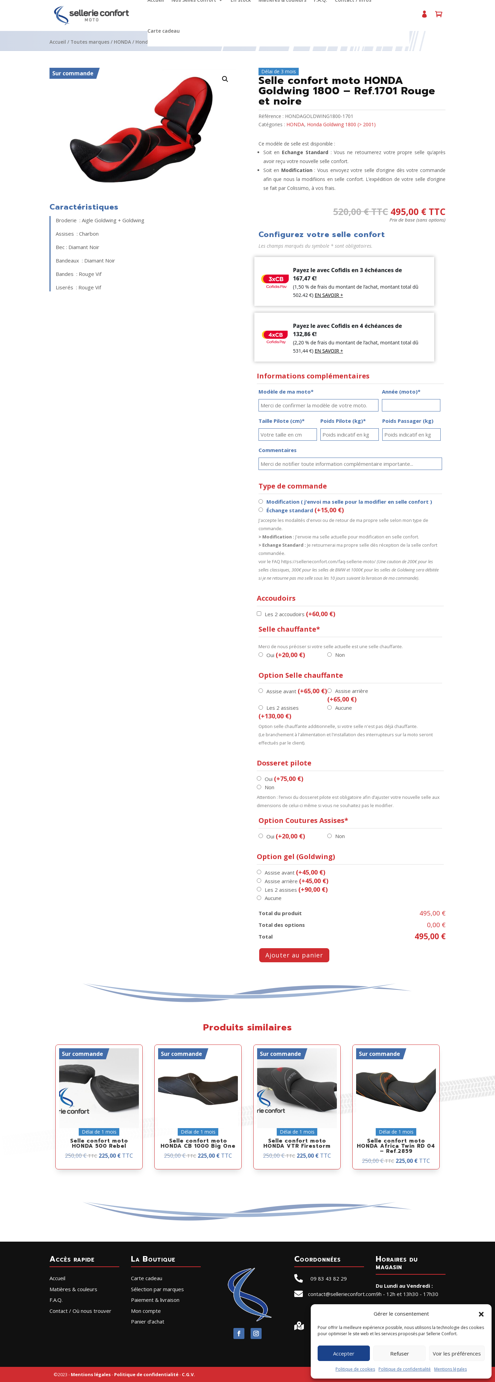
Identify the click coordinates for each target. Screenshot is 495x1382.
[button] (481, 1313)
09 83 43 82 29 (328, 1278)
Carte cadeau (163, 31)
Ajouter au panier (294, 955)
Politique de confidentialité (404, 1369)
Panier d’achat (438, 17)
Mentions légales (450, 1369)
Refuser (399, 1353)
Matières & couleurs (73, 1289)
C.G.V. (188, 1374)
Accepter (343, 1353)
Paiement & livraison (155, 1299)
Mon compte (424, 17)
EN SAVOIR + (329, 295)
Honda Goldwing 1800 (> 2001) (341, 124)
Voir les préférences (457, 1353)
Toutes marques (89, 42)
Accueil (58, 42)
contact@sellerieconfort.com (342, 1293)
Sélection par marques (157, 1289)
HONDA (122, 42)
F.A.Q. (56, 1299)
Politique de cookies (355, 1369)
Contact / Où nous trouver (80, 1310)
